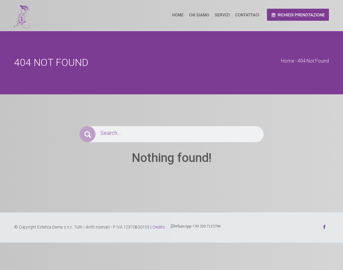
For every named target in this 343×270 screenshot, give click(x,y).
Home (178, 15)
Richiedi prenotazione (298, 15)
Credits (158, 227)
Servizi (222, 15)
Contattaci (247, 15)
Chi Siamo (199, 15)
